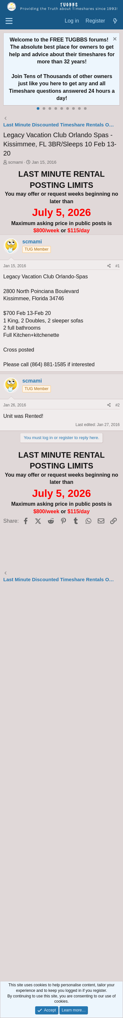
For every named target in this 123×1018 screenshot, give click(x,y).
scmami (15, 162)
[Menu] (9, 21)
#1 (117, 266)
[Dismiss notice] (114, 39)
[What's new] (115, 21)
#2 (117, 405)
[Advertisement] (61, 782)
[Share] (109, 266)
